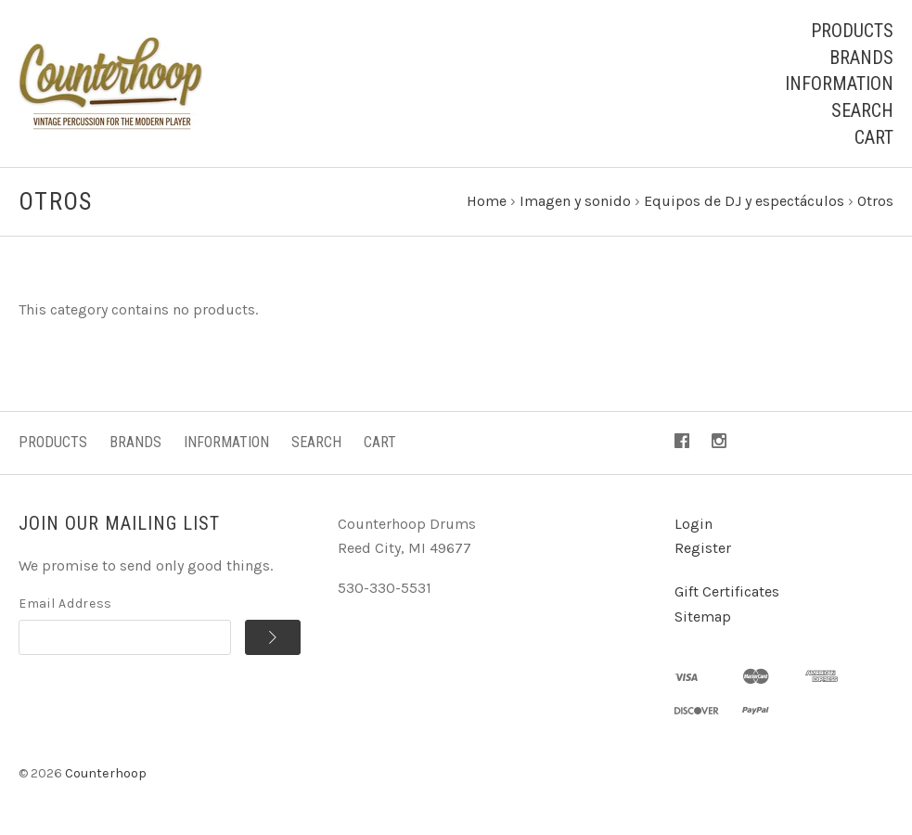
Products (852, 30)
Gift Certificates (726, 591)
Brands (861, 57)
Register (702, 548)
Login (693, 524)
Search (862, 110)
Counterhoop (106, 773)
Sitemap (702, 616)
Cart (873, 137)
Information (839, 83)
